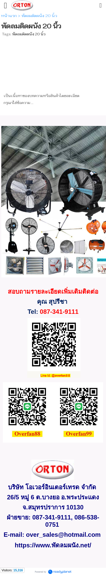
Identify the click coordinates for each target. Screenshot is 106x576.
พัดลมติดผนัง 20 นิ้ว (29, 34)
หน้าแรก (9, 15)
